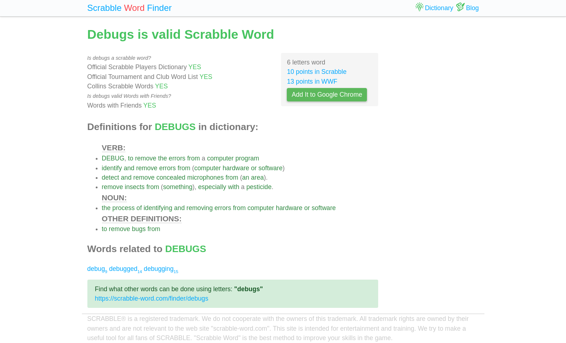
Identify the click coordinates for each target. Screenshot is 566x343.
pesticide (259, 187)
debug (97, 268)
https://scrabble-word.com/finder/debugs (151, 298)
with (233, 187)
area (257, 177)
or (254, 168)
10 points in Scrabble (316, 71)
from (193, 158)
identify (112, 168)
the (162, 158)
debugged (125, 268)
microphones (205, 177)
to (130, 158)
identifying (158, 208)
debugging (161, 268)
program (247, 158)
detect (110, 177)
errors (177, 158)
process (123, 208)
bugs (139, 229)
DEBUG (113, 158)
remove (145, 158)
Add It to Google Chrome (327, 94)
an (245, 177)
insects (135, 187)
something (178, 187)
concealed (170, 177)
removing (199, 208)
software (271, 168)
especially (212, 187)
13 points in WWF (312, 81)
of (139, 208)
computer (220, 158)
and (129, 168)
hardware (236, 168)
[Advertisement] (434, 134)
